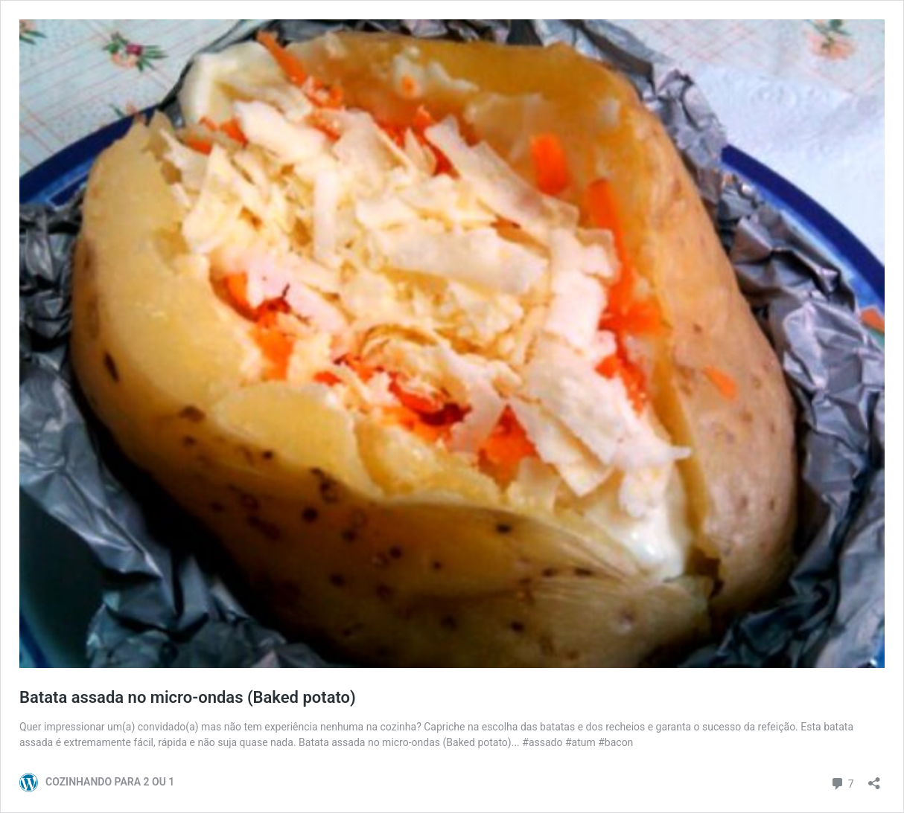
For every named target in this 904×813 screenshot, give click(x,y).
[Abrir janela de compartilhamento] (874, 778)
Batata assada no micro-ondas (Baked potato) (187, 697)
